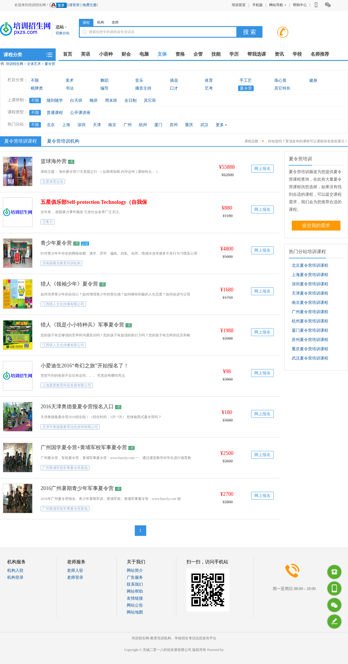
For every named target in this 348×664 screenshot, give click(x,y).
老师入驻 (75, 570)
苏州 (174, 125)
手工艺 (246, 80)
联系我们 (135, 584)
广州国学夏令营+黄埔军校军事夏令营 (84, 447)
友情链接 (135, 598)
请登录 (74, 5)
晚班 (94, 100)
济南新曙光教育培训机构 (61, 263)
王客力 (47, 222)
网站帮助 (135, 591)
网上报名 (262, 168)
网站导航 (277, 5)
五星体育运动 (52, 181)
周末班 (111, 100)
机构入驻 (15, 570)
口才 (174, 88)
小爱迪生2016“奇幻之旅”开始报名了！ (85, 366)
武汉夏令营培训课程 (310, 358)
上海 (66, 125)
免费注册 (90, 5)
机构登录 (15, 577)
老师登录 (75, 577)
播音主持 (143, 88)
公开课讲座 (80, 112)
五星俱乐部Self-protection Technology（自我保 (94, 202)
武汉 (204, 125)
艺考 (209, 88)
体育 (209, 80)
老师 (115, 22)
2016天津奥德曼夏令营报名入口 (77, 406)
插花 (174, 80)
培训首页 (239, 5)
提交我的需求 (316, 225)
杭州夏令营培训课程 (310, 321)
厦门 (158, 125)
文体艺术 (34, 64)
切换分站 (63, 33)
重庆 (189, 125)
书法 (70, 88)
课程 (86, 23)
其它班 (150, 100)
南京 (112, 125)
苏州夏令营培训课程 (310, 340)
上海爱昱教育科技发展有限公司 (66, 385)
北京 (51, 125)
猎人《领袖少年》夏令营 (69, 284)
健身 (313, 80)
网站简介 (135, 570)
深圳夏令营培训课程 (310, 284)
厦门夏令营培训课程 (310, 330)
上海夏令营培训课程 (310, 275)
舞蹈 (104, 80)
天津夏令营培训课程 (310, 293)
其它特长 (282, 88)
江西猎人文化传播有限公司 (63, 304)
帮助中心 (300, 5)
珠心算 (280, 80)
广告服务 (135, 577)
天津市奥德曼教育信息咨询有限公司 (70, 427)
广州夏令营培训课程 (310, 312)
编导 (104, 88)
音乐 (139, 80)
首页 (67, 54)
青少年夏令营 (56, 243)
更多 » (221, 125)
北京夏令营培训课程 (310, 265)
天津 (97, 125)
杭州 (143, 125)
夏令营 (50, 64)
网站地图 (135, 612)
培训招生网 (14, 64)
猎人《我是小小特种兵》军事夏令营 (82, 325)
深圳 (81, 125)
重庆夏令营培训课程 (310, 349)
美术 (70, 80)
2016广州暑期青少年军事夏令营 (77, 488)
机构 (100, 22)
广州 (128, 125)
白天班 (76, 100)
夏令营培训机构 (63, 141)
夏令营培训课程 (20, 141)
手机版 (257, 5)
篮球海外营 (54, 161)
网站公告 (135, 605)
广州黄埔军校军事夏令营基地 (65, 468)
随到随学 (55, 100)
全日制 (130, 100)
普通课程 (55, 112)
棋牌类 (37, 88)
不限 (35, 80)
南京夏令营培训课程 (310, 302)
